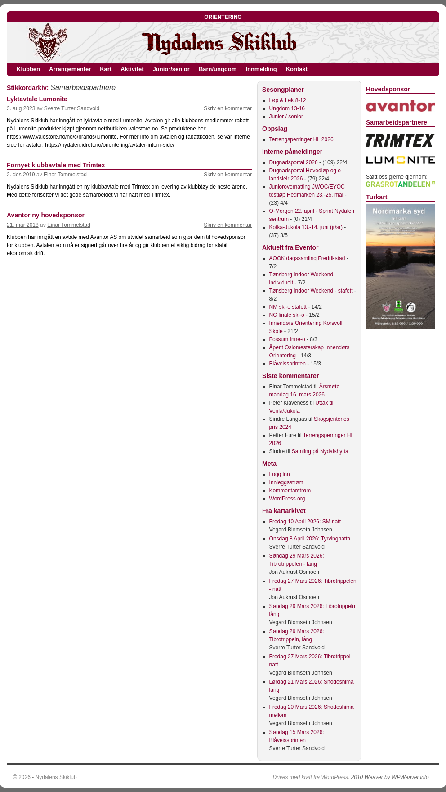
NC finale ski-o (286, 315)
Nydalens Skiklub (56, 777)
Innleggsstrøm (286, 482)
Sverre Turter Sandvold (71, 108)
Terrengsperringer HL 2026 (301, 139)
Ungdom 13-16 (287, 108)
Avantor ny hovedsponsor (46, 215)
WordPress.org (287, 498)
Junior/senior (171, 69)
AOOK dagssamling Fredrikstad (307, 258)
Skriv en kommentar (228, 108)
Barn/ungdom (218, 69)
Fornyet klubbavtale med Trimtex (56, 165)
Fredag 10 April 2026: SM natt (305, 521)
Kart (106, 69)
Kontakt (297, 69)
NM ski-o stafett (288, 307)
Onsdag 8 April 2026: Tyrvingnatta (310, 539)
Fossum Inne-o (287, 339)
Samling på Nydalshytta (320, 451)
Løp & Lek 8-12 (287, 100)
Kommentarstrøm (290, 490)
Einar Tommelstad (65, 174)
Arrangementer (70, 69)
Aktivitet (131, 69)
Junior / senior (286, 116)
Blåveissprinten (287, 363)
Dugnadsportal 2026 (293, 162)
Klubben (28, 69)
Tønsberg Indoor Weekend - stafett (311, 291)
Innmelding (261, 69)
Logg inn (279, 474)
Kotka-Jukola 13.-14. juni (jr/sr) (306, 227)
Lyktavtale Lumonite (37, 99)
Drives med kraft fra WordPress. (311, 777)
